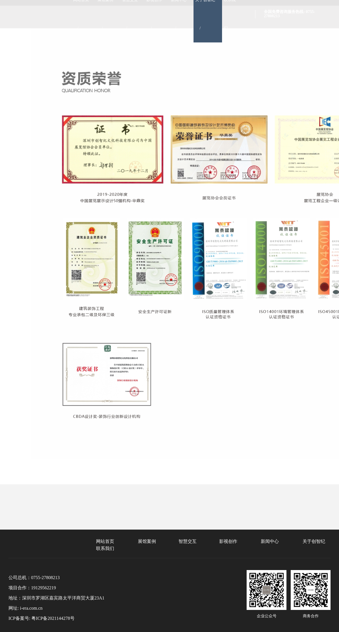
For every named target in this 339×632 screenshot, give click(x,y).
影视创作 (228, 541)
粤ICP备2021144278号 (52, 618)
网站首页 (105, 541)
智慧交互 (188, 541)
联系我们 (105, 548)
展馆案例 (147, 541)
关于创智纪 (314, 541)
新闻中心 (270, 541)
